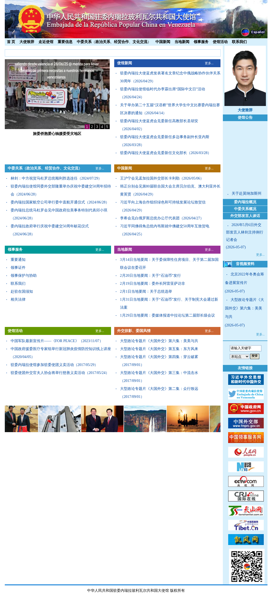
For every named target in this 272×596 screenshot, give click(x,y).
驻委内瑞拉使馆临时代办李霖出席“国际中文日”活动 (162, 89)
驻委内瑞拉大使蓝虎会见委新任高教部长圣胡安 (159, 121)
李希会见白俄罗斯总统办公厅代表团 (150, 218)
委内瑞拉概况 (245, 202)
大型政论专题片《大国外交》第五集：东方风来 (159, 349)
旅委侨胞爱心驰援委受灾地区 (57, 134)
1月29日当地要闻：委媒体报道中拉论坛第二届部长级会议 (167, 315)
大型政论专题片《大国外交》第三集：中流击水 (159, 373)
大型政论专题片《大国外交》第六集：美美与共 (159, 341)
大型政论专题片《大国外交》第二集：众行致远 (159, 389)
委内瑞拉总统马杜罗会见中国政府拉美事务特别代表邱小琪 (59, 210)
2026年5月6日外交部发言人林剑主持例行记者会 (244, 232)
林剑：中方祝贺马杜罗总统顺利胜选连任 (44, 178)
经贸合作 (121, 42)
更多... (209, 63)
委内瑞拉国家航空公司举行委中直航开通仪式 (48, 202)
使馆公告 (245, 118)
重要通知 (18, 260)
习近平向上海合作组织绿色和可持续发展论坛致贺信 (163, 202)
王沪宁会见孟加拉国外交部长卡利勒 (150, 178)
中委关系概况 (245, 209)
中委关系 (84, 42)
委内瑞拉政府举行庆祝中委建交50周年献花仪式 (50, 226)
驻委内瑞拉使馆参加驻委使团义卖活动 (42, 365)
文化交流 (140, 42)
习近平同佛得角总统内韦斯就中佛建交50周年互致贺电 (164, 226)
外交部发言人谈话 (245, 216)
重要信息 (65, 42)
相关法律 (18, 299)
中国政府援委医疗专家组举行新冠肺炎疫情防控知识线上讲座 (61, 349)
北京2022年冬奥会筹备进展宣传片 (244, 278)
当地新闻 (182, 42)
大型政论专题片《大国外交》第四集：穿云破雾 (159, 357)
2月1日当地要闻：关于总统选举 (146, 291)
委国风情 (143, 331)
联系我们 (239, 42)
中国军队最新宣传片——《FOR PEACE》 (45, 341)
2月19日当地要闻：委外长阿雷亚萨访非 (152, 284)
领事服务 (201, 42)
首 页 (11, 42)
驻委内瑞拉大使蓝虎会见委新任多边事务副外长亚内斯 (164, 137)
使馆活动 (220, 42)
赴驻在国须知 (22, 291)
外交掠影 (124, 331)
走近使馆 (46, 42)
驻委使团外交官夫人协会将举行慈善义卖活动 (48, 373)
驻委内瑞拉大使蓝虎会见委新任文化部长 (153, 153)
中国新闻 (162, 42)
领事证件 (18, 268)
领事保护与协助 (24, 276)
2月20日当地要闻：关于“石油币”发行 (150, 276)
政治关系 (102, 42)
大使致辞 (26, 42)
